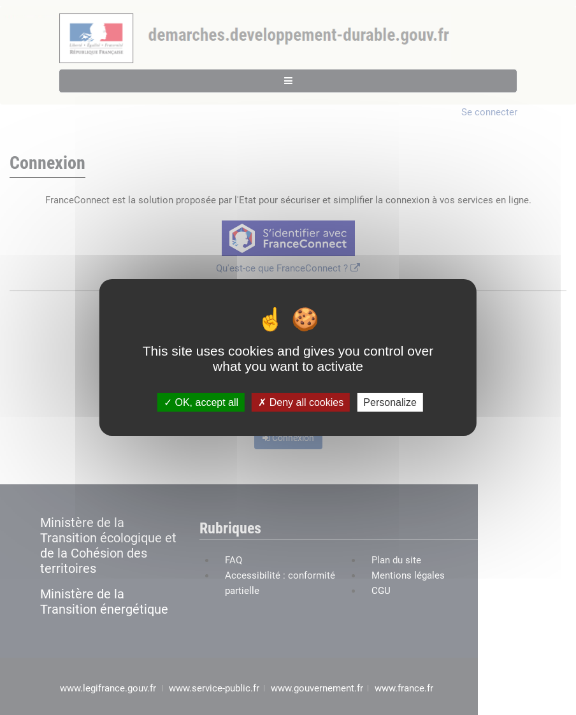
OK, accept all (201, 402)
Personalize (390, 402)
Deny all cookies (300, 402)
